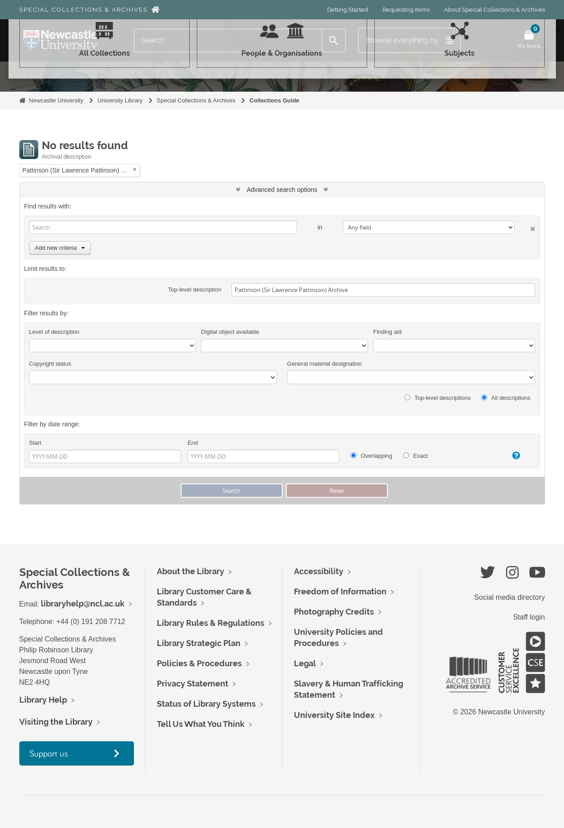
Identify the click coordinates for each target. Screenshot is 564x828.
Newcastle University (56, 100)
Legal (305, 663)
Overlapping (371, 455)
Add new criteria (60, 247)
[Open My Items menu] (529, 40)
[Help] (510, 455)
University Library (120, 100)
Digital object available (230, 331)
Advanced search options (282, 189)
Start (35, 442)
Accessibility (318, 571)
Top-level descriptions (437, 397)
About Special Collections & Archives (494, 9)
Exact (415, 455)
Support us (48, 753)
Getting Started (347, 9)
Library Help (43, 699)
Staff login (529, 617)
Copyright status (50, 363)
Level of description (54, 331)
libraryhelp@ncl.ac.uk (82, 603)
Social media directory (509, 597)
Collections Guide (274, 100)
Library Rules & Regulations (210, 623)
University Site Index (334, 715)
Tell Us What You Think (200, 724)
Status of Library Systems (206, 703)
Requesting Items (406, 9)
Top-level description (195, 289)
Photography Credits (334, 611)
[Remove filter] (135, 169)
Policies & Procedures (199, 663)
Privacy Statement (192, 683)
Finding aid (387, 331)
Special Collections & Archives (83, 9)
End (192, 442)
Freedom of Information (340, 591)
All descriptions (505, 397)
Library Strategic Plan (198, 643)
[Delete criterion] (525, 227)
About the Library (190, 571)
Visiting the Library (56, 721)
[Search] (228, 40)
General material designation (324, 363)
